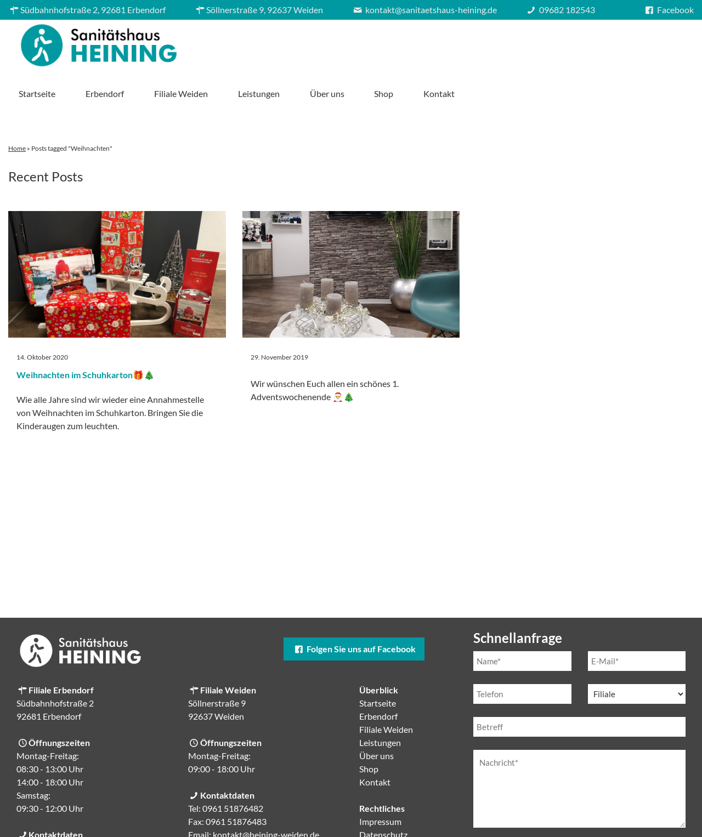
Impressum (380, 783)
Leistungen (487, 42)
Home (17, 110)
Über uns (555, 42)
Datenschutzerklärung (566, 812)
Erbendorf (333, 42)
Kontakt (667, 42)
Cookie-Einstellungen (400, 809)
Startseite (265, 42)
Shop (612, 42)
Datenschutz (383, 796)
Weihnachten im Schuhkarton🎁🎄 (85, 336)
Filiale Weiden (409, 42)
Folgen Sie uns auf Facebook (353, 610)
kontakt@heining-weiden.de (266, 796)
